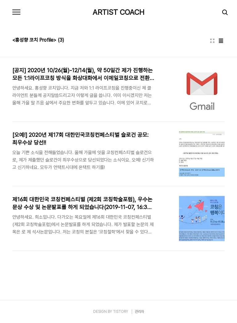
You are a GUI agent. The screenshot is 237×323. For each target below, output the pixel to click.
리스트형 (221, 40)
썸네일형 (212, 40)
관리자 (139, 311)
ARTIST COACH (118, 12)
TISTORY (120, 311)
